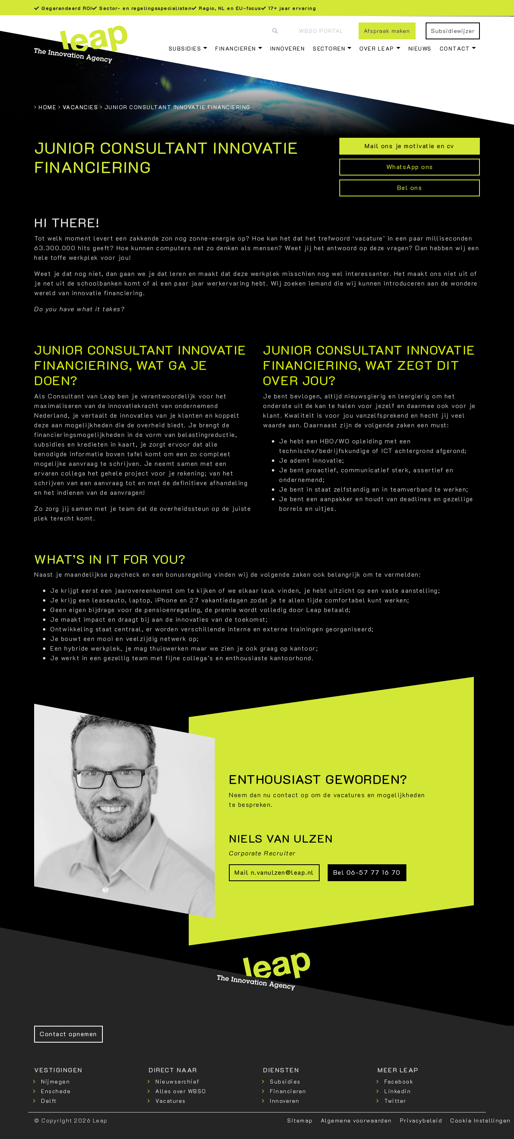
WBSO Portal (321, 31)
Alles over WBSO (180, 1091)
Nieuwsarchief (177, 1081)
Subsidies (185, 48)
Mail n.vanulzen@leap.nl (274, 872)
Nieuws (420, 48)
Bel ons (409, 187)
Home (47, 107)
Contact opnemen (68, 1033)
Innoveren (287, 48)
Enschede (56, 1091)
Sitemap (300, 1120)
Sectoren (329, 48)
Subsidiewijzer (453, 31)
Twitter (395, 1100)
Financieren (235, 48)
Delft (49, 1100)
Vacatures (170, 1100)
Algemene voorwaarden (356, 1120)
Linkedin (397, 1091)
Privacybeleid (421, 1120)
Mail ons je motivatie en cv (410, 145)
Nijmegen (55, 1081)
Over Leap (376, 48)
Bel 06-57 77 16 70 (367, 872)
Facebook (398, 1081)
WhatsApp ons (409, 166)
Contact (455, 48)
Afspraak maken (387, 31)
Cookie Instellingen (480, 1120)
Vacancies (80, 107)
